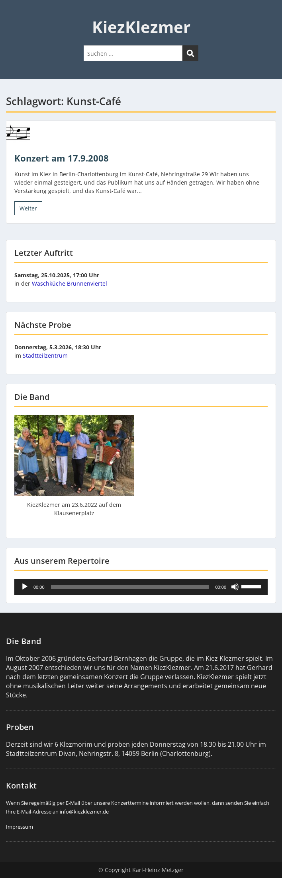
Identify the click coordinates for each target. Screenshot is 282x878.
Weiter (28, 208)
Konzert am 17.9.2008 (61, 158)
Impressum (19, 826)
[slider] (130, 587)
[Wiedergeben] (25, 587)
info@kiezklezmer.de (84, 811)
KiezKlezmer (141, 27)
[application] (141, 587)
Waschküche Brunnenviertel (69, 283)
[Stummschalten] (235, 587)
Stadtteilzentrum (45, 355)
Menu (14, 13)
